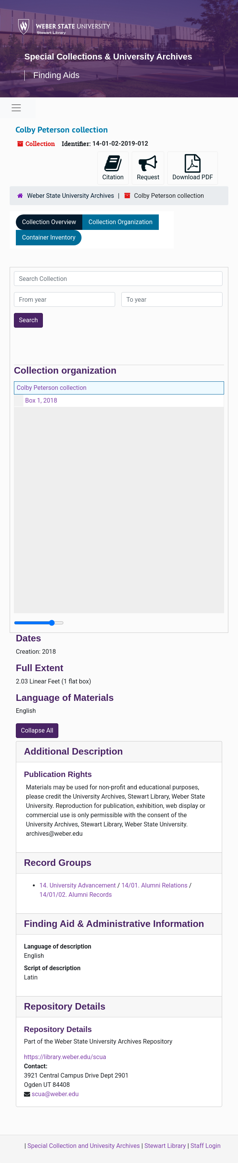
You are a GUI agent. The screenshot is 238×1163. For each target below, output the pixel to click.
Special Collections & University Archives (108, 56)
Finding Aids (56, 75)
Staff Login (205, 1145)
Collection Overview (49, 222)
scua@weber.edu (55, 1094)
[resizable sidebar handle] (39, 623)
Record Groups (58, 862)
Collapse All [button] (37, 730)
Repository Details (64, 1006)
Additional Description (73, 751)
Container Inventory (48, 237)
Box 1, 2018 (41, 400)
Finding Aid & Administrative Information (114, 923)
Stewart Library (165, 1145)
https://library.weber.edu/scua (65, 1057)
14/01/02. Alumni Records (75, 894)
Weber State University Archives (70, 195)
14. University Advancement (77, 885)
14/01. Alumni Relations (154, 885)
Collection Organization (120, 222)
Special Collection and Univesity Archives (83, 1145)
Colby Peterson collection (52, 387)
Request (148, 167)
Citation (113, 167)
